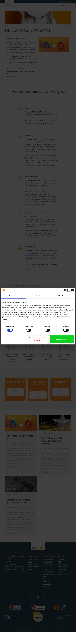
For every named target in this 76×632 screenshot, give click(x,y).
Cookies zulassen (62, 339)
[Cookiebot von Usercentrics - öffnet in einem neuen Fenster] (65, 290)
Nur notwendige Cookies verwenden (37, 339)
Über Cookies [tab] (62, 296)
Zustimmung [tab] (13, 296)
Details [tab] (38, 296)
